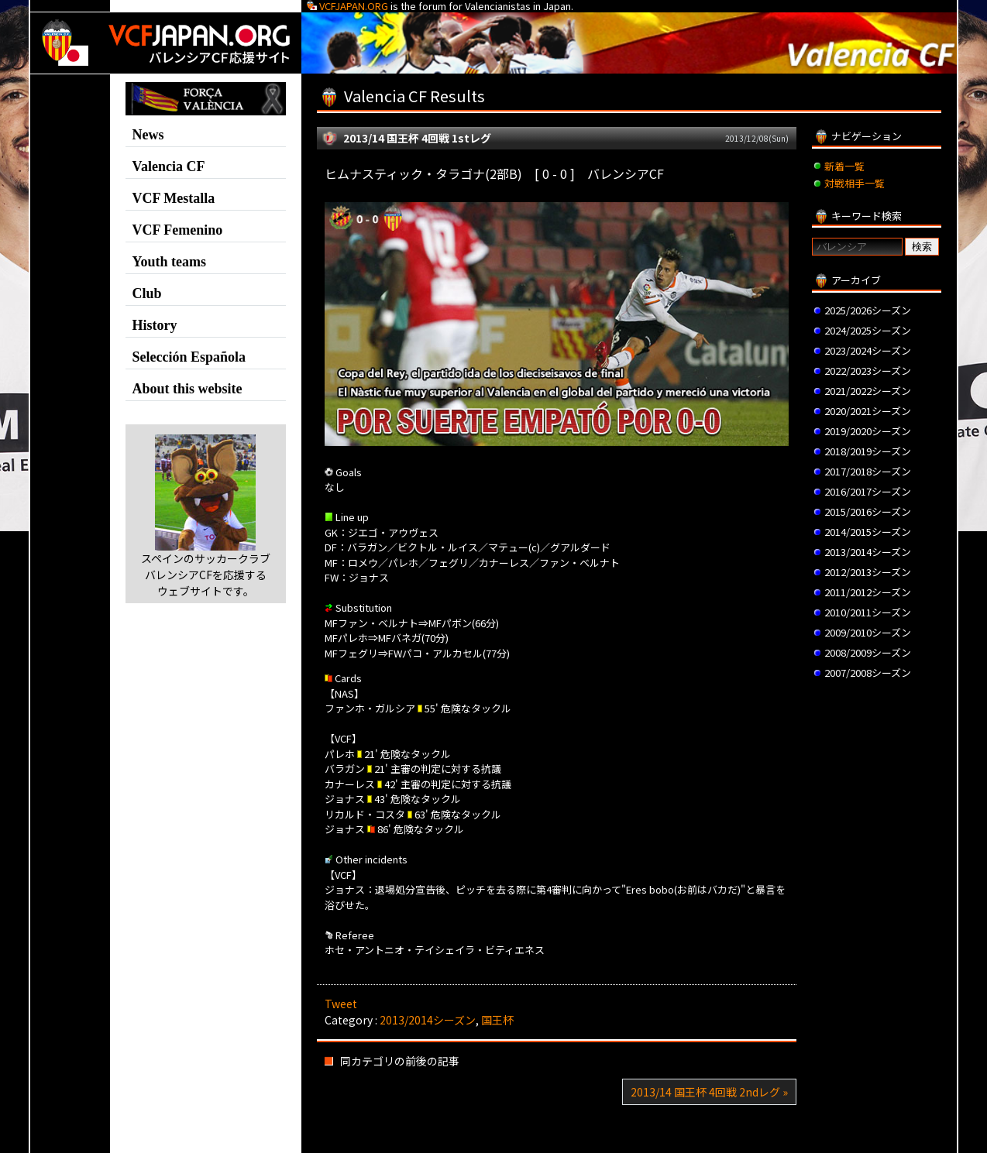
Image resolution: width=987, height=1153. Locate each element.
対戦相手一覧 (854, 183)
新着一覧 (844, 166)
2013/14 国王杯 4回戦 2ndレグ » (709, 1092)
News (148, 134)
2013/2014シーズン (428, 1020)
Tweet (341, 1003)
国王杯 (497, 1020)
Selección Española (189, 357)
